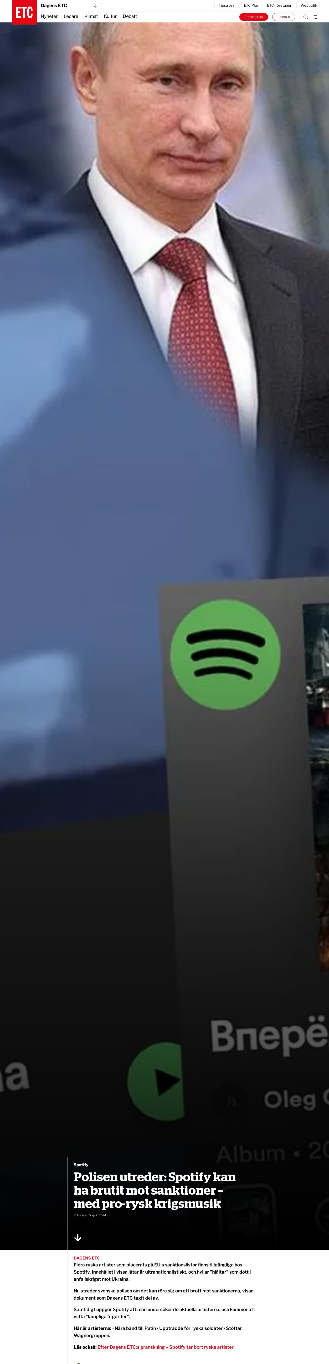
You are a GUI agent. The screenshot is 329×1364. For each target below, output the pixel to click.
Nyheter (49, 16)
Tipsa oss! (227, 5)
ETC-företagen (279, 5)
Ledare (71, 16)
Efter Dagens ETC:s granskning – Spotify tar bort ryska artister (166, 1347)
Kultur (110, 16)
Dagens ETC (69, 5)
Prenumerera (253, 17)
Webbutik (309, 5)
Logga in (284, 17)
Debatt (130, 16)
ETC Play (251, 5)
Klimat (91, 16)
